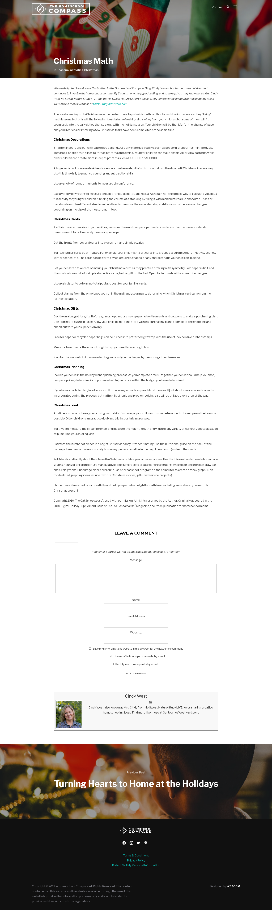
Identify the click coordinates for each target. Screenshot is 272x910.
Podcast (218, 7)
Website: (136, 632)
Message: (136, 560)
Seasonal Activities (70, 70)
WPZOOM (233, 886)
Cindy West (136, 696)
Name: (136, 600)
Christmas (91, 70)
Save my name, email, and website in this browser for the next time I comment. (138, 648)
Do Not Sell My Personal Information (136, 865)
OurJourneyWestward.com (110, 104)
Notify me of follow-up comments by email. (137, 656)
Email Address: (136, 616)
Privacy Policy (136, 860)
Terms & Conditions (136, 855)
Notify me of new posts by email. (137, 664)
